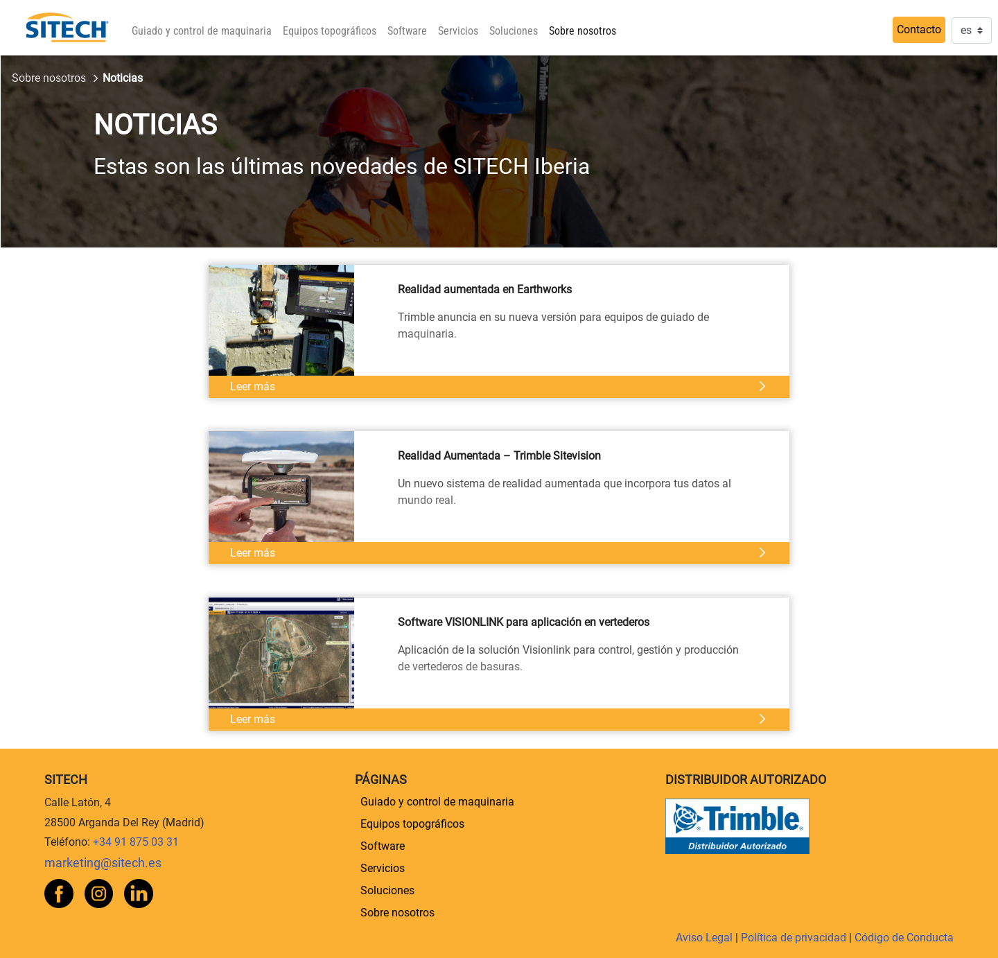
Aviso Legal (705, 937)
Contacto (919, 29)
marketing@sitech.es (102, 863)
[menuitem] (201, 31)
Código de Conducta (904, 937)
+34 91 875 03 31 (136, 841)
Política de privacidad (795, 937)
